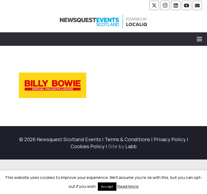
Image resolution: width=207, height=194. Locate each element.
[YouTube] (186, 5)
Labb (131, 146)
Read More (128, 186)
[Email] (197, 5)
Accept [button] (107, 186)
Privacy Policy (170, 139)
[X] (154, 5)
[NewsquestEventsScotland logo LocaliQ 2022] (103, 21)
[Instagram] (165, 5)
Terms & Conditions (127, 139)
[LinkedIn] (176, 5)
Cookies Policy (88, 146)
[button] (199, 39)
